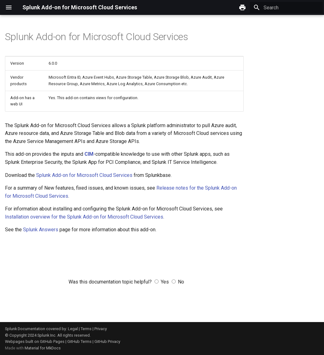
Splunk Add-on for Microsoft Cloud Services (84, 175)
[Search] (286, 7)
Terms (86, 328)
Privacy (100, 328)
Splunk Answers (40, 230)
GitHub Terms (79, 341)
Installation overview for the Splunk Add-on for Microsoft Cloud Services (84, 217)
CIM (88, 154)
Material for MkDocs (43, 348)
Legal (73, 328)
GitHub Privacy (107, 341)
